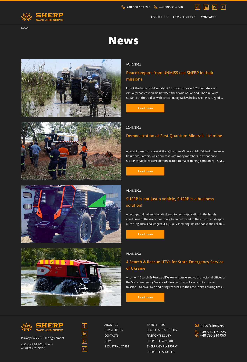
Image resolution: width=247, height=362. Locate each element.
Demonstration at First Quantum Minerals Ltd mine (174, 135)
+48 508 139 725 (135, 7)
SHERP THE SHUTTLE (160, 352)
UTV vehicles (184, 17)
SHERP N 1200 (156, 325)
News (108, 341)
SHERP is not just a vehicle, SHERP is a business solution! (170, 202)
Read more (145, 108)
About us (159, 17)
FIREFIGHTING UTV (159, 335)
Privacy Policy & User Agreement (42, 338)
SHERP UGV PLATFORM (162, 346)
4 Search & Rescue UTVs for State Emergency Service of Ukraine (175, 265)
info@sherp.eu (209, 325)
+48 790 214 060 (168, 7)
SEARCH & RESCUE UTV (162, 330)
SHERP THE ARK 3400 (160, 341)
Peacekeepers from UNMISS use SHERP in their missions (169, 76)
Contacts (208, 17)
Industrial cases (116, 346)
